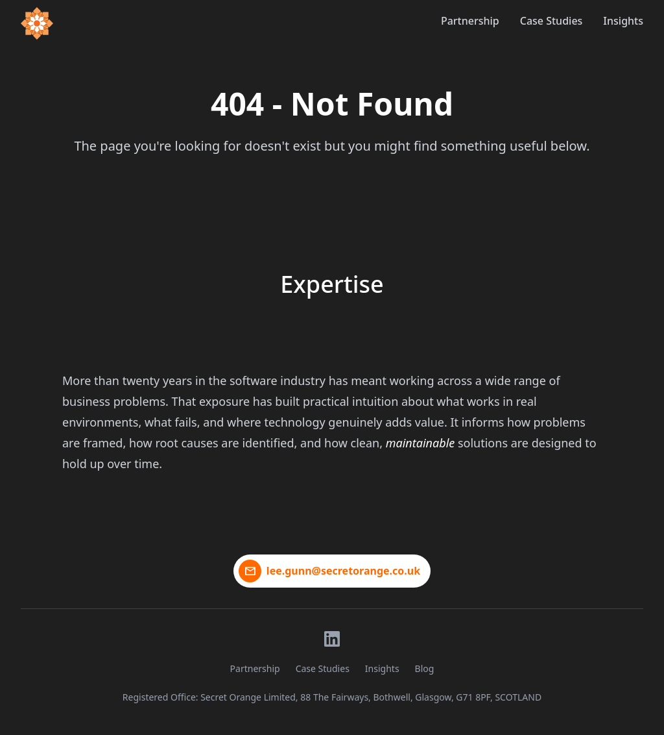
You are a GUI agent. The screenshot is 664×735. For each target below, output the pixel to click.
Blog (424, 668)
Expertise (331, 284)
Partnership (470, 21)
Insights (623, 21)
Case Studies (551, 21)
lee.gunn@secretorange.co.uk (343, 571)
